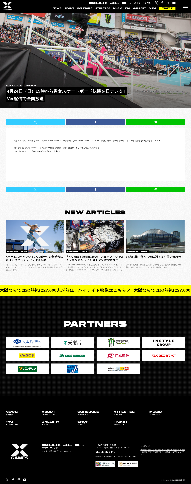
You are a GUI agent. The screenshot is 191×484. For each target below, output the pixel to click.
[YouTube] (173, 2)
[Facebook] (162, 2)
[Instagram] (168, 2)
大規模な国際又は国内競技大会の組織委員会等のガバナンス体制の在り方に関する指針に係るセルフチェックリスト (162, 452)
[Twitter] (156, 2)
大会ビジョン (145, 446)
